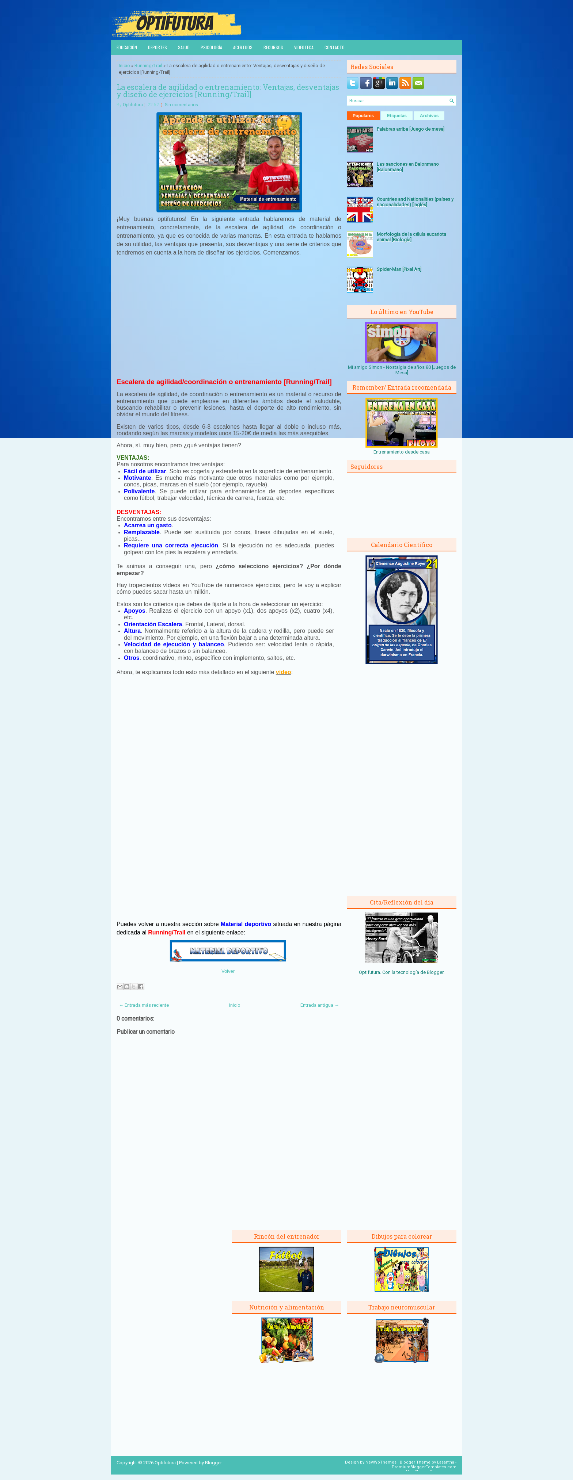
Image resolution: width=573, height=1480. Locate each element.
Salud (184, 47)
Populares (363, 115)
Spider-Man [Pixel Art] (399, 269)
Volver (228, 971)
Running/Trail (148, 65)
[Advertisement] (229, 316)
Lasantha (445, 1462)
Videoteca (304, 47)
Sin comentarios (181, 104)
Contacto (335, 47)
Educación (127, 47)
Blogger (435, 972)
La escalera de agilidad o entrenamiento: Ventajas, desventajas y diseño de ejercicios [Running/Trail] (228, 90)
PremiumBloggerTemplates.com (424, 1467)
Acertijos (243, 47)
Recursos (273, 47)
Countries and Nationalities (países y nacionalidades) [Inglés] (415, 201)
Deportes (157, 47)
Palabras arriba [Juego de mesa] (410, 129)
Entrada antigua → (319, 1005)
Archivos (429, 115)
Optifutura (133, 104)
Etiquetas (397, 115)
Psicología (211, 47)
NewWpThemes (380, 1462)
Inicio (124, 65)
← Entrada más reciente (144, 1005)
